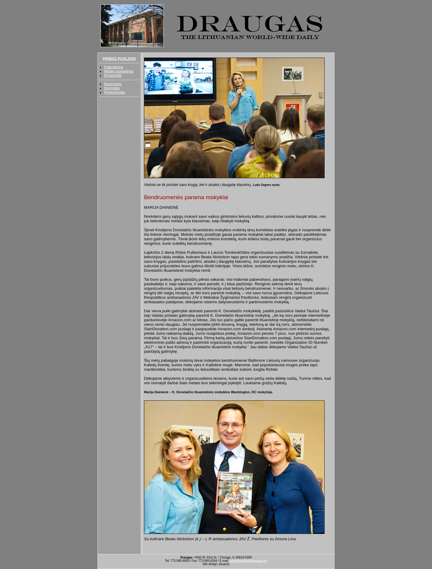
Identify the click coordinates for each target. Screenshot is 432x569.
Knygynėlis (113, 75)
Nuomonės (113, 84)
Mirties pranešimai (118, 71)
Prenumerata (114, 92)
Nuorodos (112, 88)
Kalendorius (113, 67)
